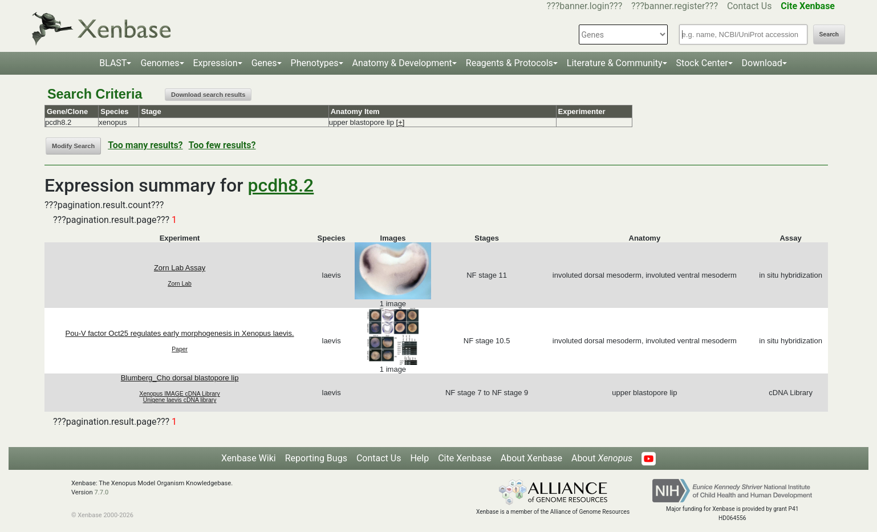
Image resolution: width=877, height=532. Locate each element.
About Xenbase (531, 458)
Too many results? (145, 145)
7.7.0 (101, 492)
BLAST (113, 63)
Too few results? (222, 145)
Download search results (208, 94)
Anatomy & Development (402, 63)
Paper (180, 349)
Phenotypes (315, 63)
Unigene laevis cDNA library (180, 400)
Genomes (159, 63)
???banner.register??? (674, 6)
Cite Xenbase (465, 458)
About (601, 458)
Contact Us (749, 6)
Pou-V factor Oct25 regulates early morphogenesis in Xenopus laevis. (180, 333)
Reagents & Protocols (509, 63)
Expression (215, 63)
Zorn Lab (180, 284)
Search (829, 34)
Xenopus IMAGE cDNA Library (179, 394)
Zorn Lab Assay (179, 267)
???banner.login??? (585, 6)
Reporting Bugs (316, 458)
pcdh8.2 (281, 185)
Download (762, 63)
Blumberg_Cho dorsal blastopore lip (180, 377)
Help (419, 458)
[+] (400, 122)
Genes (264, 63)
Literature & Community (615, 63)
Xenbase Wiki (248, 458)
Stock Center (702, 63)
